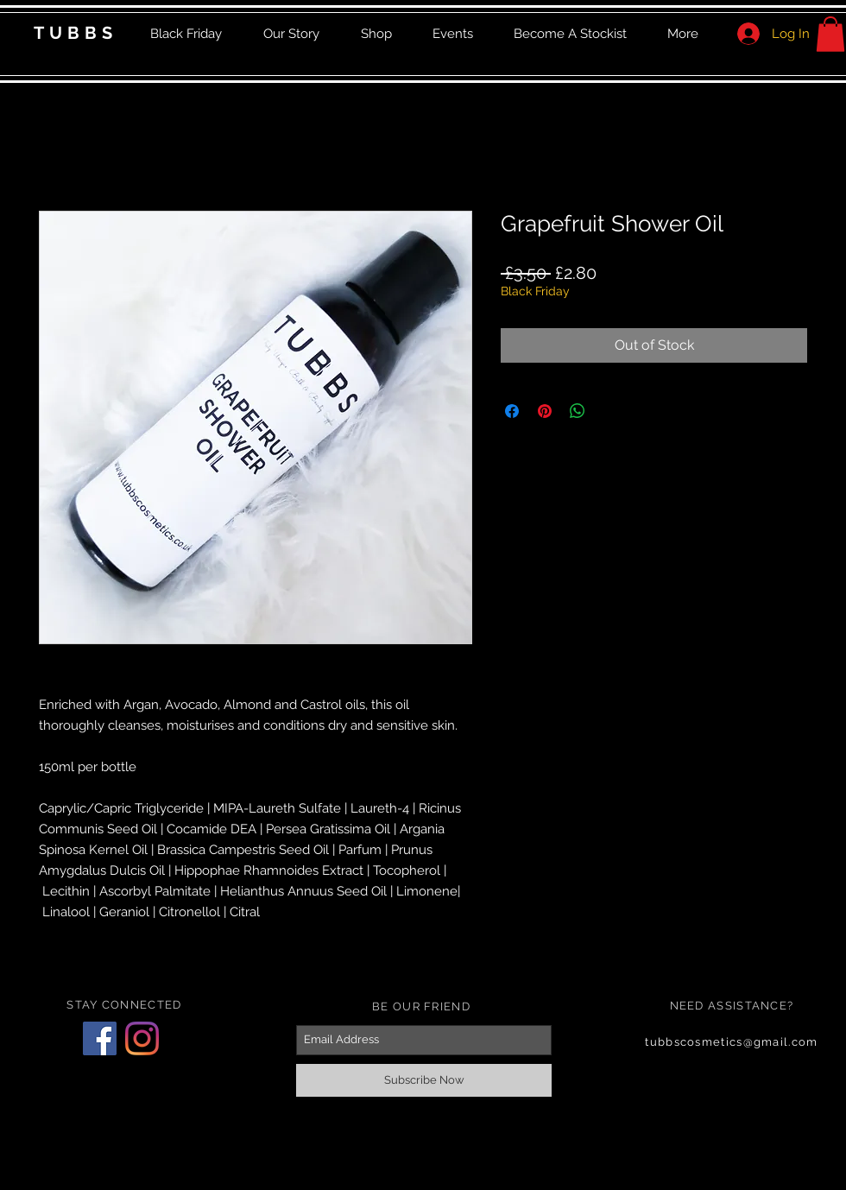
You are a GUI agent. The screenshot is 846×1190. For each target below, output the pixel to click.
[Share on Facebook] (512, 411)
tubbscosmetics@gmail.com (731, 1041)
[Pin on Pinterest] (544, 411)
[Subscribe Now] (424, 1080)
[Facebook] (100, 1038)
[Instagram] (142, 1038)
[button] (830, 34)
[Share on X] (610, 411)
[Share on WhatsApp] (577, 411)
